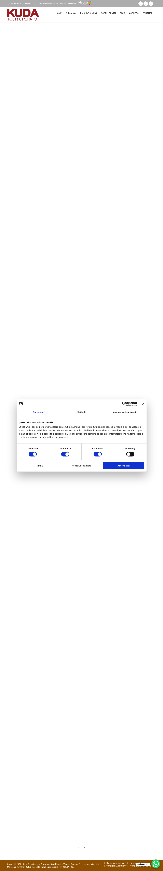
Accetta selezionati (81, 465)
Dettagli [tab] (82, 412)
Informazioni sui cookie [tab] (125, 412)
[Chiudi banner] (143, 404)
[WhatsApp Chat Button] (155, 863)
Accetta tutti (124, 465)
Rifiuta (39, 465)
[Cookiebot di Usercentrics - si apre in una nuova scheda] (124, 403)
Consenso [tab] (38, 412)
